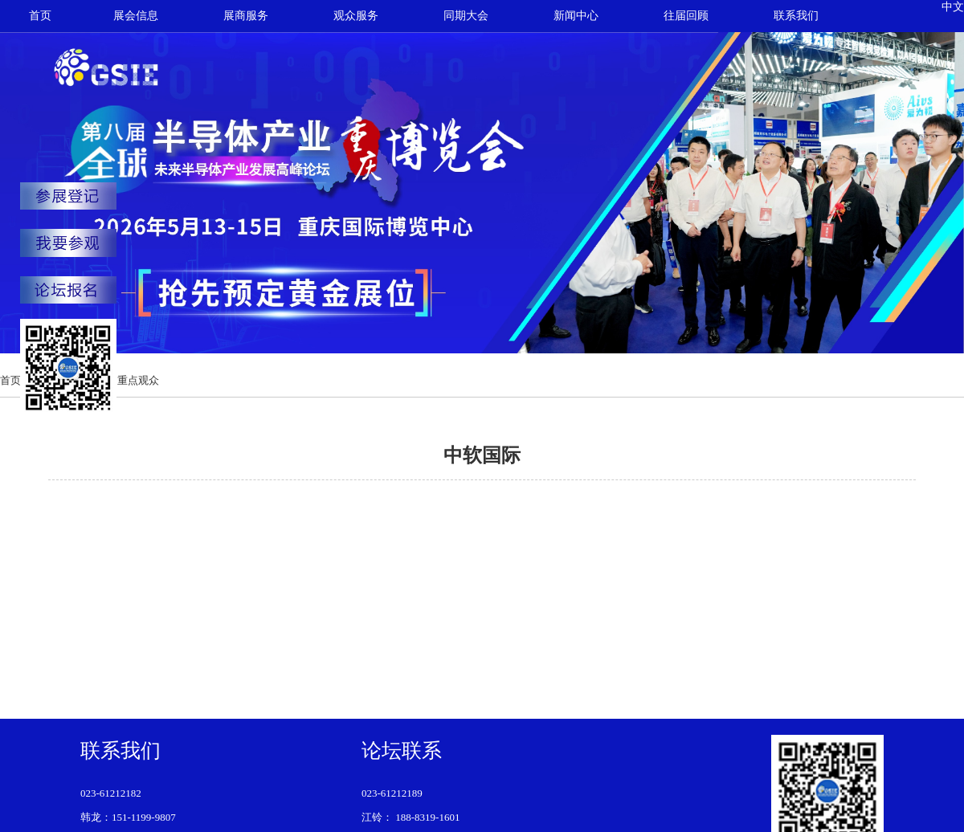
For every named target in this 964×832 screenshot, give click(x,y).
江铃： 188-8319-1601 (411, 817)
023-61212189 (392, 793)
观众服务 (355, 16)
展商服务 (245, 16)
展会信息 (135, 16)
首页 (40, 16)
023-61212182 (110, 793)
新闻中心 (575, 16)
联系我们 (796, 16)
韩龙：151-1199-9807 (128, 817)
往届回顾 (686, 16)
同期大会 (465, 16)
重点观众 (138, 380)
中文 (953, 7)
